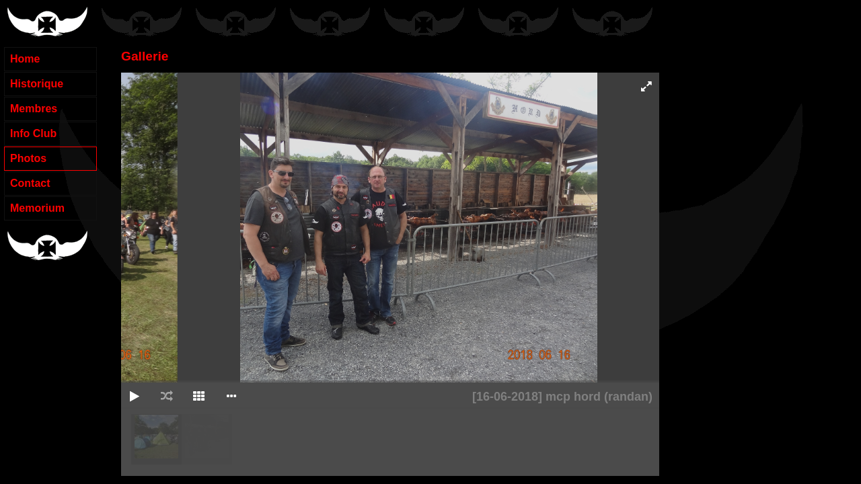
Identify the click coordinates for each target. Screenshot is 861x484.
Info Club (33, 133)
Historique (36, 83)
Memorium (37, 208)
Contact (30, 183)
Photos (28, 158)
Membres (33, 108)
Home (25, 59)
